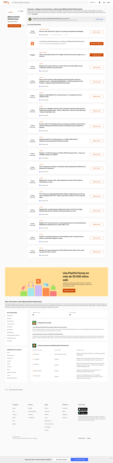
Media (14, 424)
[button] (84, 438)
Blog (14, 421)
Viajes (8, 364)
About (14, 408)
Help (14, 411)
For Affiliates (31, 417)
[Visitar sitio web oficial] (23, 25)
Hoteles (9, 361)
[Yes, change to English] (79, 459)
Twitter (64, 411)
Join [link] (104, 2)
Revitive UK (10, 329)
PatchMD (9, 341)
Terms (46, 417)
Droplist (30, 408)
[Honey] (6, 2)
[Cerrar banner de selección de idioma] (111, 458)
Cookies (46, 430)
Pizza (8, 352)
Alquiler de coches (11, 372)
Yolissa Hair (10, 315)
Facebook (64, 408)
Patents (46, 414)
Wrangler (9, 318)
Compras (9, 366)
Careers (15, 414)
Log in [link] (108, 2)
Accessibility (47, 427)
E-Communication (49, 424)
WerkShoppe (10, 332)
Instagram (65, 414)
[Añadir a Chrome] (69, 290)
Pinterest (64, 417)
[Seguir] (20, 11)
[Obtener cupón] (97, 32)
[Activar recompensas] (14, 25)
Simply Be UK (10, 321)
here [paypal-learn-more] (36, 438)
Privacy (46, 408)
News (14, 417)
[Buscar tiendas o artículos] (49, 2)
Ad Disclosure (47, 421)
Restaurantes (10, 355)
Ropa (8, 369)
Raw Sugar (9, 327)
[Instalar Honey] (99, 19)
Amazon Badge (32, 411)
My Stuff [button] (93, 2)
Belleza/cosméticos (12, 378)
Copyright (46, 411)
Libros (8, 375)
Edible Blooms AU (11, 338)
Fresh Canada (10, 324)
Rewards (30, 414)
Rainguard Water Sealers (13, 335)
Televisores (10, 358)
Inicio (6, 389)
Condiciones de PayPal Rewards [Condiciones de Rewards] (53, 43)
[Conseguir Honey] (97, 54)
